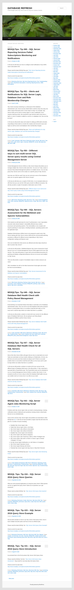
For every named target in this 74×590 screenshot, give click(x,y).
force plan (21, 535)
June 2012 (55, 114)
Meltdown (19, 283)
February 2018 (56, 58)
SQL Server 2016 (36, 500)
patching (35, 283)
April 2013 (55, 106)
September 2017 (57, 66)
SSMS (43, 201)
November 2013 (57, 99)
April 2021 (55, 55)
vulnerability (20, 285)
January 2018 (56, 60)
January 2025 (56, 47)
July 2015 (55, 86)
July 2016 (55, 74)
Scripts (33, 140)
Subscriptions (11, 84)
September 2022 (57, 48)
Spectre (9, 285)
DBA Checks (23, 140)
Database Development (20, 462)
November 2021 (57, 53)
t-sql (46, 201)
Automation (17, 140)
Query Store (27, 501)
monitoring (28, 82)
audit (15, 142)
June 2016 (55, 76)
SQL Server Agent (19, 465)
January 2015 (56, 92)
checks (18, 142)
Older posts (11, 578)
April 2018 (55, 56)
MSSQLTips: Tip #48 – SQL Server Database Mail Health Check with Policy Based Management (24, 295)
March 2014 (56, 96)
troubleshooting (43, 465)
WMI (14, 143)
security (36, 142)
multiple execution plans (40, 535)
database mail (28, 334)
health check (37, 334)
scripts (34, 201)
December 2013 (57, 97)
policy (14, 335)
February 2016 (56, 79)
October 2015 (56, 81)
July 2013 (55, 102)
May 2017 (55, 71)
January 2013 (56, 110)
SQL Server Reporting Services (30, 81)
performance (21, 501)
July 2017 (55, 68)
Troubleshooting (43, 81)
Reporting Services (36, 82)
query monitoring (17, 537)
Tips (38, 81)
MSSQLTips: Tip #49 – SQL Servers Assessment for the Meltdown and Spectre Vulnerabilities (24, 213)
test (42, 537)
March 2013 (56, 107)
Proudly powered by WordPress (37, 584)
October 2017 (56, 65)
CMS (12, 201)
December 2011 (57, 115)
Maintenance (29, 332)
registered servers (29, 201)
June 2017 (55, 70)
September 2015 (57, 83)
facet (33, 334)
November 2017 (57, 63)
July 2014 (55, 94)
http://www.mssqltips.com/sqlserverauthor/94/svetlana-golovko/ (24, 78)
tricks (9, 202)
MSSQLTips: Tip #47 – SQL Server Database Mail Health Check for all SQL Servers (24, 346)
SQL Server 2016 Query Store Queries (36, 491)
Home (9, 38)
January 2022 (56, 52)
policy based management (22, 335)
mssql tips (26, 142)
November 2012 (57, 112)
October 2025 (56, 45)
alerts (12, 82)
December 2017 (57, 61)
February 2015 (56, 91)
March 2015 (56, 89)
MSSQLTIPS (31, 142)
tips (15, 419)
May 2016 (55, 78)
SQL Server (19, 81)
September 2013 (57, 101)
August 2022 (56, 50)
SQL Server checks (28, 465)
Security (37, 140)
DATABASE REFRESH (20, 8)
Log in (54, 121)
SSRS (42, 82)
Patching (25, 282)
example (9, 535)
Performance (20, 500)
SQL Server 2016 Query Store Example (36, 525)
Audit (13, 140)
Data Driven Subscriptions (20, 82)
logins (21, 142)
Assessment (10, 283)
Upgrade (41, 534)
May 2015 (55, 88)
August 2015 (56, 84)
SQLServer (35, 465)
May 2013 (55, 104)
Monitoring (14, 81)
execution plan (15, 535)
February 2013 (56, 109)
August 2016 (56, 73)
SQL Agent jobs (42, 142)
